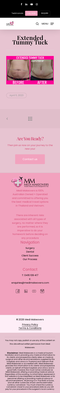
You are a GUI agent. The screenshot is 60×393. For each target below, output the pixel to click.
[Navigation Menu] (48, 23)
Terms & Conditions (30, 328)
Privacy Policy (30, 324)
